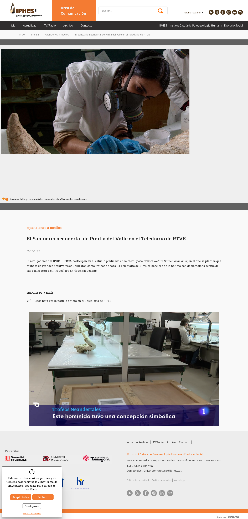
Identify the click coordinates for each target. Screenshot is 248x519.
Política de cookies (161, 480)
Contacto (86, 25)
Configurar (32, 506)
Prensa (35, 34)
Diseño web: (228, 517)
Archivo (68, 25)
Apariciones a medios (57, 34)
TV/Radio (50, 25)
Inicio (12, 25)
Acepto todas (20, 497)
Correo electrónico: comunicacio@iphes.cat (154, 471)
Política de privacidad (138, 480)
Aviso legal (179, 480)
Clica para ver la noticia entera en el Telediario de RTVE (72, 301)
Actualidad (29, 25)
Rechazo (43, 497)
